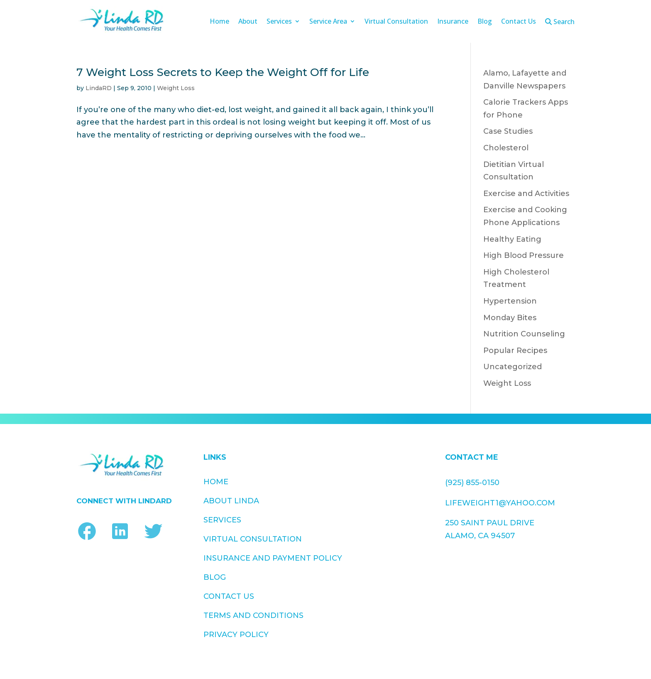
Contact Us (518, 22)
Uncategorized (512, 366)
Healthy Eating (512, 239)
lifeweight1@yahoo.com (500, 502)
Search (560, 22)
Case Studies (508, 131)
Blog (484, 22)
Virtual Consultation (396, 22)
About (247, 22)
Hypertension (510, 301)
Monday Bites (509, 317)
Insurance (452, 22)
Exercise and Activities (526, 193)
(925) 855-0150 (472, 482)
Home (219, 22)
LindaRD (99, 88)
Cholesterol (506, 147)
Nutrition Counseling (524, 333)
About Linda (231, 500)
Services (279, 22)
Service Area (328, 22)
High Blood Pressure (523, 255)
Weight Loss (176, 88)
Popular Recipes (515, 350)
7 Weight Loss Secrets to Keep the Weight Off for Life (222, 72)
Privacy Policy (350, 549)
